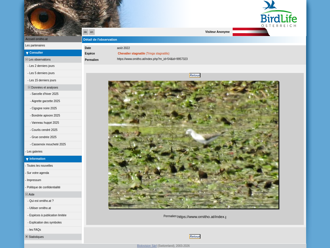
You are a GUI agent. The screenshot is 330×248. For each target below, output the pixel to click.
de (85, 32)
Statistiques (34, 236)
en (91, 32)
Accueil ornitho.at (37, 39)
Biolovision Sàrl (147, 245)
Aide (30, 194)
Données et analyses (41, 87)
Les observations (38, 59)
